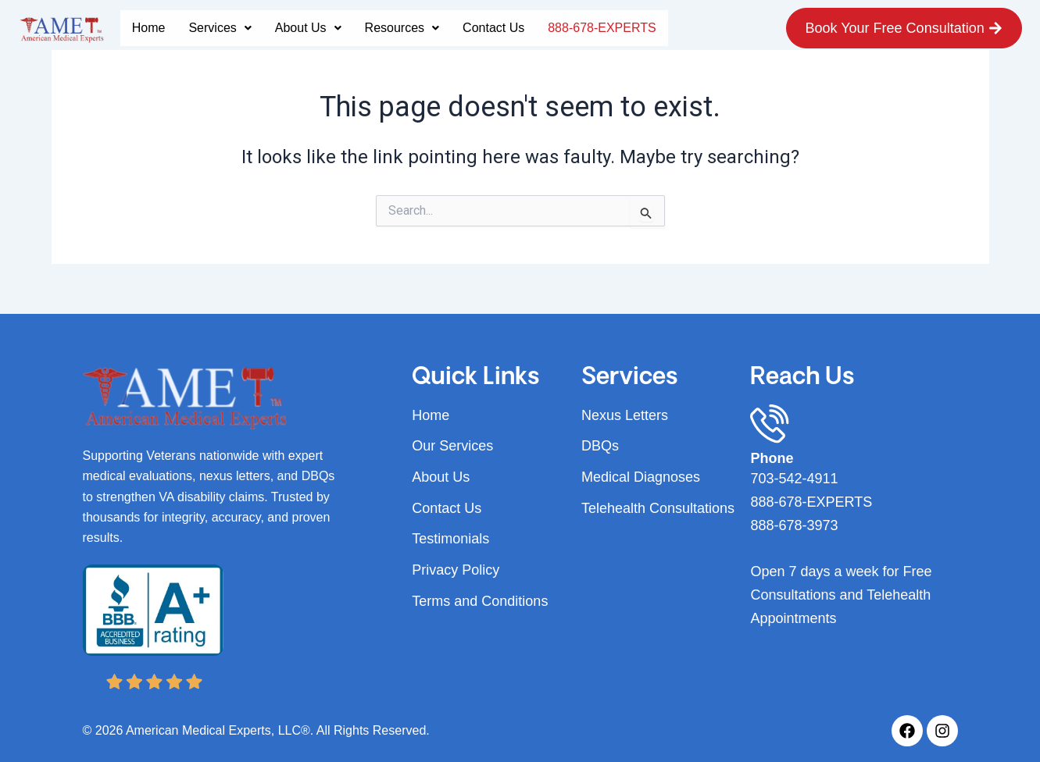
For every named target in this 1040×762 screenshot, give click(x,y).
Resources (402, 27)
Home (149, 27)
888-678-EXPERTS (602, 27)
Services (219, 27)
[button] (220, 28)
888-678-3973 (794, 525)
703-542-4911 (794, 478)
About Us (308, 27)
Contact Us (493, 27)
